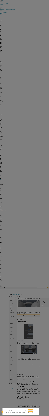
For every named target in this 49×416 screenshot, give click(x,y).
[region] (20, 411)
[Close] (38, 409)
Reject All (30, 411)
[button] (2, 412)
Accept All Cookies (30, 409)
